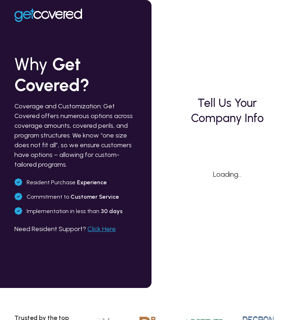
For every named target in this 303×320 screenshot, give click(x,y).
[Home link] (48, 15)
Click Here (101, 229)
